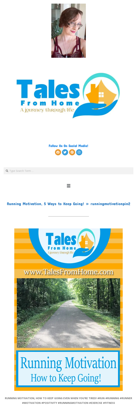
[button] (68, 185)
